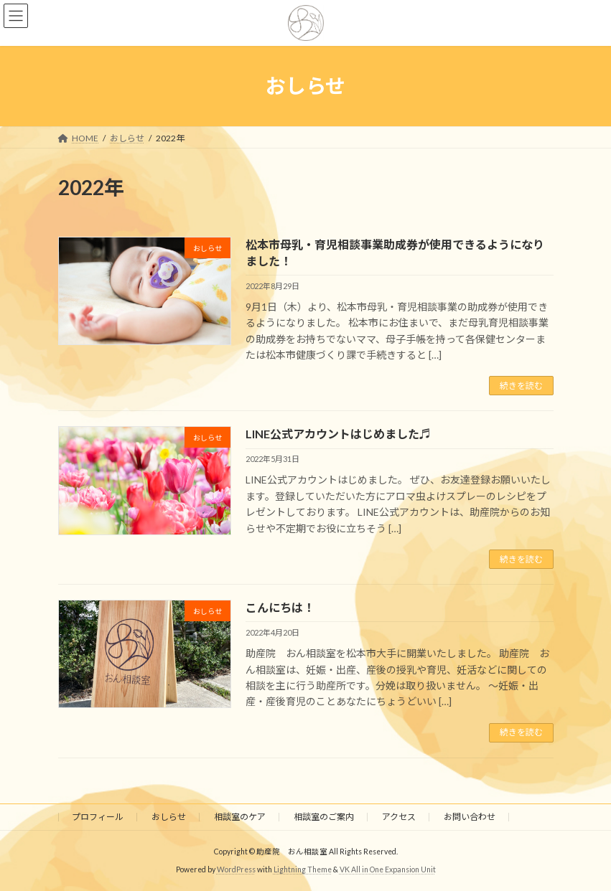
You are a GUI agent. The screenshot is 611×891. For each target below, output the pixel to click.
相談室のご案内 (324, 816)
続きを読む (521, 385)
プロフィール (97, 816)
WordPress (236, 869)
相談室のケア (240, 816)
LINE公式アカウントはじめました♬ (338, 433)
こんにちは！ (280, 607)
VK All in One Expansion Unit (388, 869)
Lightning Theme (303, 869)
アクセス (399, 816)
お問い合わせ (469, 816)
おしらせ (168, 816)
